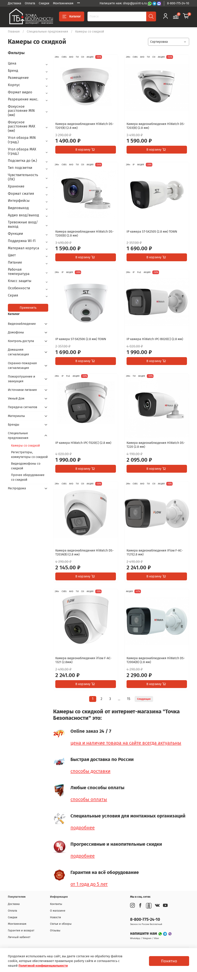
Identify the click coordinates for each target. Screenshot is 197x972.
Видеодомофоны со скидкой (25, 466)
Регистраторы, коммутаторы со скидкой (29, 454)
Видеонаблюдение (22, 324)
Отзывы (55, 930)
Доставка (14, 3)
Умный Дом (16, 398)
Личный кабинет (19, 937)
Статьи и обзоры (61, 924)
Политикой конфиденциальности (43, 965)
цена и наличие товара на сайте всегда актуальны (125, 743)
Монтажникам (63, 3)
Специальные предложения (47, 31)
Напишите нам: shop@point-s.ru (124, 3)
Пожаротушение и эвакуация (21, 379)
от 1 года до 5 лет (89, 884)
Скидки (44, 3)
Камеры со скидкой (25, 445)
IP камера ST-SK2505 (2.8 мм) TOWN (152, 231)
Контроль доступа (21, 341)
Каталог (71, 16)
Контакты (56, 904)
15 (128, 699)
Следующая (144, 699)
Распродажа (17, 488)
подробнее (82, 827)
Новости (55, 917)
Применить (28, 307)
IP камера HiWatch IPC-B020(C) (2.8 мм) (155, 339)
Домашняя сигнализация (18, 352)
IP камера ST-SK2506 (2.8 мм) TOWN (80, 339)
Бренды (13, 424)
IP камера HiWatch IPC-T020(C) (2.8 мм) (83, 443)
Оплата (30, 3)
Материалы (16, 416)
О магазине (57, 910)
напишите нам (144, 933)
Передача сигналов (22, 407)
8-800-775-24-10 (178, 3)
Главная (14, 31)
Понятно (169, 961)
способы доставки (90, 771)
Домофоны (16, 332)
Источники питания (22, 390)
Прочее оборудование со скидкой (27, 477)
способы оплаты (88, 799)
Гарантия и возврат (21, 930)
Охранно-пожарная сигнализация (22, 365)
